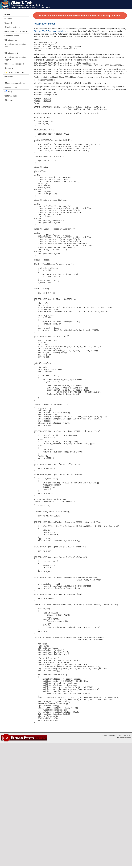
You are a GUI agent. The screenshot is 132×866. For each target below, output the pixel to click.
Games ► (9, 68)
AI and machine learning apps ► (15, 58)
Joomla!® (128, 860)
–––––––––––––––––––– (13, 50)
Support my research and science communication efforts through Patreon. (80, 15)
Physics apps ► (12, 53)
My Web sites (11, 87)
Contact (8, 19)
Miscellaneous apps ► (15, 64)
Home (7, 14)
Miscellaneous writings (15, 83)
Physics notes (11, 40)
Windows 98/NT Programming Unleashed (51, 31)
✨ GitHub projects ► (14, 72)
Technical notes (12, 36)
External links (11, 96)
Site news (9, 100)
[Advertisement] (19, 122)
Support (8, 23)
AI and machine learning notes (15, 45)
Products (9, 76)
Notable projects (12, 27)
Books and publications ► (16, 31)
